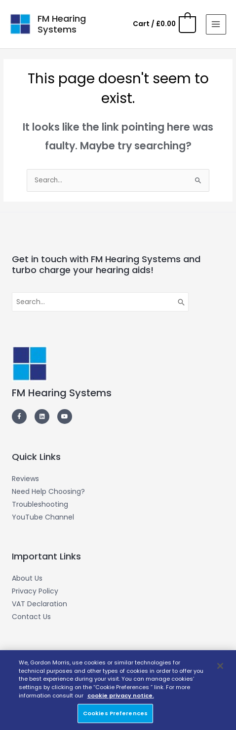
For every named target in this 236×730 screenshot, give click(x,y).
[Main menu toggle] (216, 24)
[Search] (182, 302)
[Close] (220, 666)
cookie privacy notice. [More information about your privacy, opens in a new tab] (120, 695)
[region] (118, 690)
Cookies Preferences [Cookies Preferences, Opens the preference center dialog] (115, 713)
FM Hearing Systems (62, 23)
